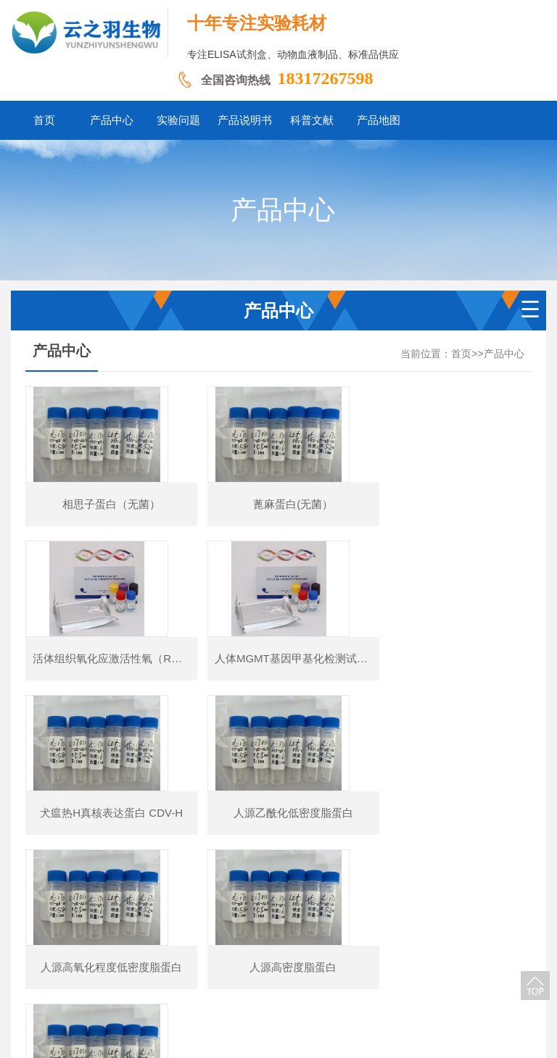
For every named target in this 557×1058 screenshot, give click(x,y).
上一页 (180, 893)
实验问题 (229, 970)
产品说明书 (288, 970)
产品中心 (504, 354)
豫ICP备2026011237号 (398, 992)
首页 (461, 354)
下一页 (376, 893)
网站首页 (120, 970)
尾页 (423, 893)
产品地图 (402, 970)
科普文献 (348, 970)
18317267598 (326, 78)
